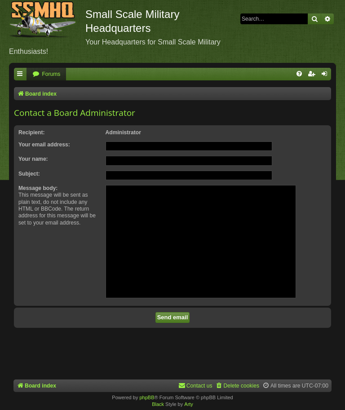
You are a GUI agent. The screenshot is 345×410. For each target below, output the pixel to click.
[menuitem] (46, 74)
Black (158, 404)
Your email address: (44, 144)
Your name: (33, 159)
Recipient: (31, 132)
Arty (188, 404)
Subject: (29, 174)
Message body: (38, 188)
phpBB (146, 397)
